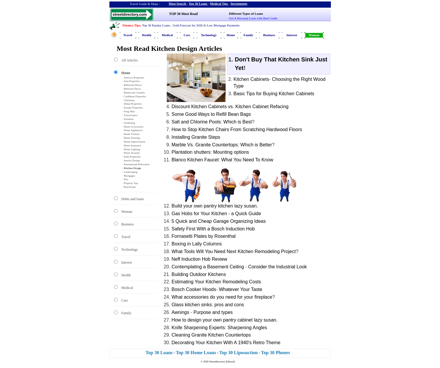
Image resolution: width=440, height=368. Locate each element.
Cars (187, 35)
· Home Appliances (133, 130)
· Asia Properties (131, 81)
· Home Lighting (131, 149)
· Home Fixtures (131, 134)
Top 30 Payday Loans (156, 25)
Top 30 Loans (198, 3)
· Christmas (129, 100)
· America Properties (133, 77)
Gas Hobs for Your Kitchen (199, 213)
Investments (239, 3)
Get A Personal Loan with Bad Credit (253, 18)
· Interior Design (131, 160)
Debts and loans (132, 199)
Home (230, 35)
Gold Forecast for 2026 (188, 25)
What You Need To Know (247, 159)
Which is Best (237, 121)
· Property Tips (130, 183)
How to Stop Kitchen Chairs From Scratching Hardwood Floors (236, 129)
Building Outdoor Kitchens (198, 274)
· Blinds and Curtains (134, 92)
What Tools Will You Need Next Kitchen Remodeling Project (233, 251)
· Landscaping (130, 171)
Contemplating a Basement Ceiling (207, 266)
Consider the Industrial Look (277, 266)
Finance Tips (131, 25)
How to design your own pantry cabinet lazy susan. (224, 319)
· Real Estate (129, 186)
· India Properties (132, 156)
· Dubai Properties (132, 103)
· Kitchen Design (132, 168)
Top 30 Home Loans (196, 352)
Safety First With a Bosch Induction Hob (213, 228)
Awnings (180, 312)
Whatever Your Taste (240, 289)
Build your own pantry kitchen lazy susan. (214, 205)
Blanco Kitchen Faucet (195, 159)
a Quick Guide (246, 213)
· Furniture (128, 119)
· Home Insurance (132, 145)
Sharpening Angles (247, 327)
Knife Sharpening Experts (198, 327)
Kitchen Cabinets (251, 79)
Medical (167, 35)
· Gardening (129, 122)
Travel (127, 35)
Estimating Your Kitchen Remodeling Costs (216, 281)
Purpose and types (213, 312)
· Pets (126, 179)
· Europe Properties (133, 107)
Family (248, 35)
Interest (291, 35)
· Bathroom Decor (132, 84)
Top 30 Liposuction (238, 352)
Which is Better (256, 144)
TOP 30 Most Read (183, 14)
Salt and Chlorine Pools (196, 121)
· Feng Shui (129, 111)
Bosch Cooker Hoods (193, 289)
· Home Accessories (133, 126)
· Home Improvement (134, 141)
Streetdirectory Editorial (222, 361)
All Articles (129, 60)
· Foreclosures (130, 115)
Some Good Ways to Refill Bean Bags (211, 114)
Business (269, 35)
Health (146, 35)
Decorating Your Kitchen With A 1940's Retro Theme (225, 342)
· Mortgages (129, 175)
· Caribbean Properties (134, 96)
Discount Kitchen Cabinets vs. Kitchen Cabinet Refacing (230, 106)
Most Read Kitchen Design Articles (169, 48)
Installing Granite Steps (195, 137)
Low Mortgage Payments (223, 25)
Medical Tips (219, 3)
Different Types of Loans (246, 13)
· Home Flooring (131, 137)
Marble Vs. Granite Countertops (204, 144)
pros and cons (229, 304)
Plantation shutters (191, 152)
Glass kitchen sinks (191, 304)
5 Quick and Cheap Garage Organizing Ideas (218, 221)
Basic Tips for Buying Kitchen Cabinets (274, 93)
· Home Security (131, 152)
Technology (208, 35)
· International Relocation (136, 164)
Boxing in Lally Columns (196, 243)
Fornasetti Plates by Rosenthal (203, 236)
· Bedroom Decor (132, 88)
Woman (314, 35)
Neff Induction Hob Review (199, 259)
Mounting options (231, 152)
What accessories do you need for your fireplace (221, 297)
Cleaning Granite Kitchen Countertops (211, 334)
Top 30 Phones (275, 352)
